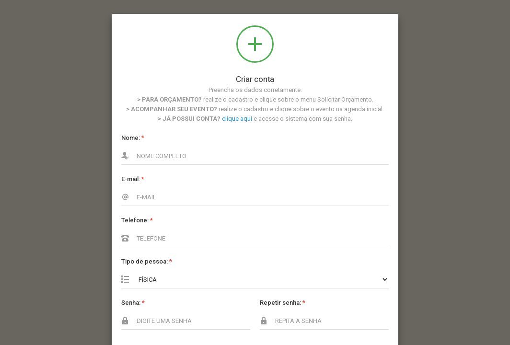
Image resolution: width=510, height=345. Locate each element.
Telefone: (137, 220)
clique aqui (237, 118)
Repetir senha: (282, 302)
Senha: (133, 302)
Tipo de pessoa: (146, 261)
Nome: (132, 137)
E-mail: (132, 179)
